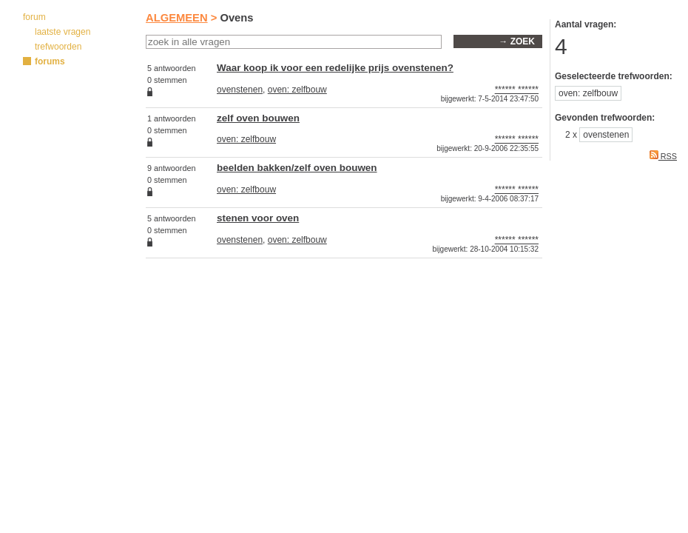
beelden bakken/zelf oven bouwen (297, 167)
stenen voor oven (258, 218)
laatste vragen (62, 32)
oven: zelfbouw (297, 89)
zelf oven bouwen (258, 118)
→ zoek (517, 41)
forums (50, 61)
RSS (663, 156)
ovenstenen (240, 89)
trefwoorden (58, 46)
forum (34, 17)
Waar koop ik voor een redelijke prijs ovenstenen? (335, 67)
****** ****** (517, 89)
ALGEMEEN (177, 18)
